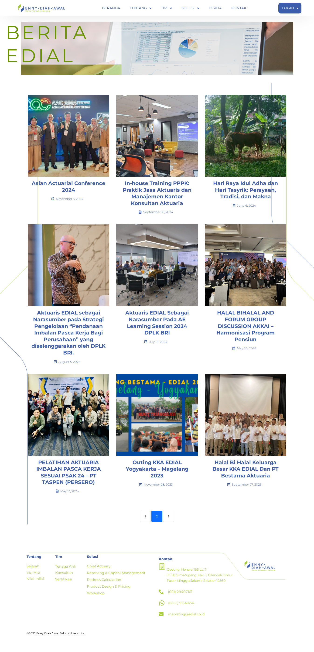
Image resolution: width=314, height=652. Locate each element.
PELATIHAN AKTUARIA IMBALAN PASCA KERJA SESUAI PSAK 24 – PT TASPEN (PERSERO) (68, 476)
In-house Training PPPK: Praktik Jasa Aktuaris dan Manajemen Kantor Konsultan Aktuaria (157, 196)
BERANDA (111, 8)
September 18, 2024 (158, 215)
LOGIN (290, 8)
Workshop (96, 595)
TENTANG (140, 8)
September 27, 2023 (246, 487)
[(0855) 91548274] (162, 606)
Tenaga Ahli (66, 569)
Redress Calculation (104, 582)
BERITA (215, 8)
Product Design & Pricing (108, 589)
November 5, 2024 (69, 202)
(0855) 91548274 (182, 606)
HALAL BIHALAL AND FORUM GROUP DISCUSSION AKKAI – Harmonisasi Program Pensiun (245, 329)
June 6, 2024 (246, 208)
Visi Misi (33, 575)
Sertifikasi (63, 581)
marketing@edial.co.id (187, 617)
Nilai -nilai (35, 582)
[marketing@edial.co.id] (161, 617)
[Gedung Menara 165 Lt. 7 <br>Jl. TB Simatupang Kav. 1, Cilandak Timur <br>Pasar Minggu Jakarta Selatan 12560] (162, 569)
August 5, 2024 (69, 365)
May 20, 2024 (246, 351)
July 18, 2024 (158, 345)
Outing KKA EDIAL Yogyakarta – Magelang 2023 (157, 472)
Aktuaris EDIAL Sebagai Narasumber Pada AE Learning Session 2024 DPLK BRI (157, 326)
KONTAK (238, 8)
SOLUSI (190, 8)
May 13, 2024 (69, 494)
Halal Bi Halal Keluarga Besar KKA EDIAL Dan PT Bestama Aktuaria (245, 472)
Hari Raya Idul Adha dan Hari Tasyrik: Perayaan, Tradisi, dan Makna (245, 193)
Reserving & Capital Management (116, 576)
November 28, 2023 (158, 487)
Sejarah (33, 569)
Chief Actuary (98, 569)
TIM (166, 8)
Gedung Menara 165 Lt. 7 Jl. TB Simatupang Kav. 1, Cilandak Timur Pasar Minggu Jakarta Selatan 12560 (202, 578)
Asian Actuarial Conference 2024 (68, 189)
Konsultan (64, 575)
